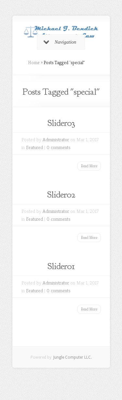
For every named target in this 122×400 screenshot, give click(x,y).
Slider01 (61, 266)
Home (34, 62)
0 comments (59, 147)
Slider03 (61, 123)
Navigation (60, 42)
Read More (89, 165)
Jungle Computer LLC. (72, 357)
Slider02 (61, 194)
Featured (34, 147)
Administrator (56, 139)
